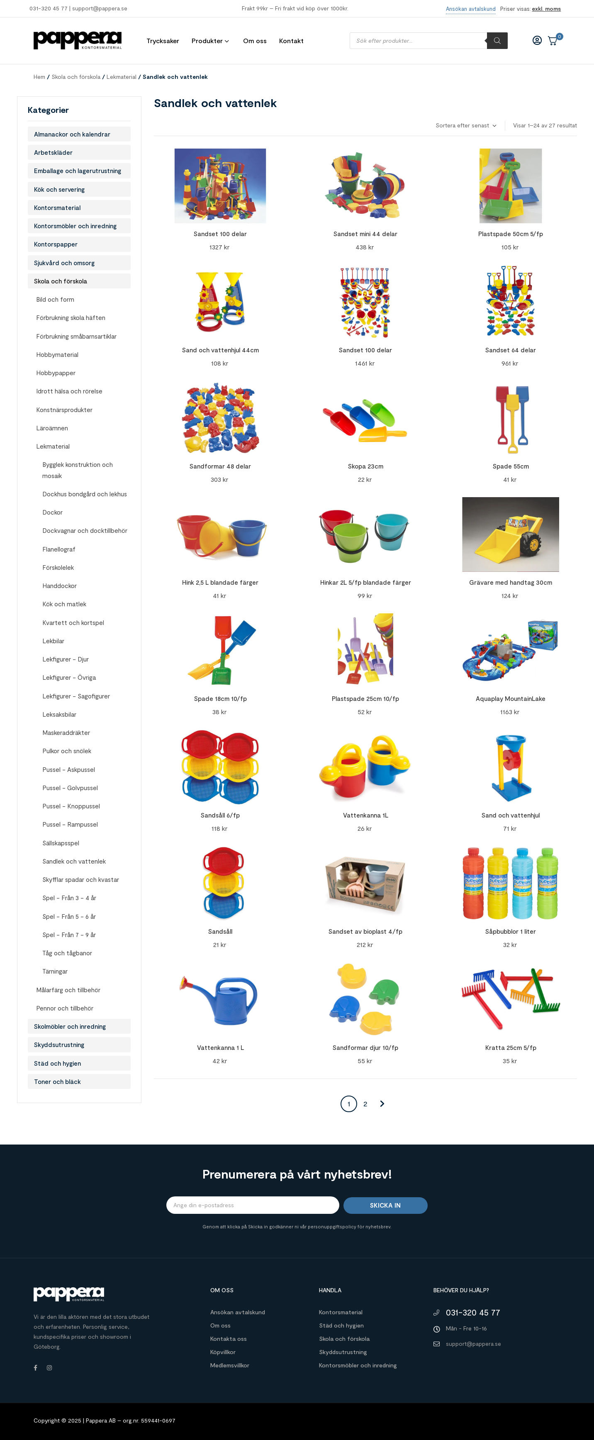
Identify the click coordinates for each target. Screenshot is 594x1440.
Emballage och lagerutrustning (77, 170)
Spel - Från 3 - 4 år (69, 897)
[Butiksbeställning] (466, 125)
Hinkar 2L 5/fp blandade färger (365, 582)
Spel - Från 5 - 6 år (69, 916)
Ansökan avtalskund (237, 1312)
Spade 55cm (511, 466)
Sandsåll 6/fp (220, 815)
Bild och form (55, 299)
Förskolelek (58, 567)
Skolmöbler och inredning (70, 1026)
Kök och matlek (64, 604)
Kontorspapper (56, 244)
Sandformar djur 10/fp (365, 1047)
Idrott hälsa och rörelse (69, 391)
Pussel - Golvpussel (70, 787)
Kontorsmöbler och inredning (75, 225)
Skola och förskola (75, 76)
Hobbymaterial (57, 354)
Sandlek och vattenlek (74, 861)
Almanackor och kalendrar (72, 134)
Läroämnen (52, 428)
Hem (39, 76)
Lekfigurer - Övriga (69, 677)
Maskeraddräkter (66, 732)
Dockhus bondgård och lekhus (84, 494)
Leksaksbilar (59, 714)
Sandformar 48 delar (220, 466)
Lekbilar (53, 640)
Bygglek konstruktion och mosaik (77, 470)
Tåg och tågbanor (67, 953)
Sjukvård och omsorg (64, 262)
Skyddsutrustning (59, 1044)
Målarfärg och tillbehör (68, 989)
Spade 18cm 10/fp (220, 698)
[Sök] (497, 40)
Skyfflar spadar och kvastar (80, 879)
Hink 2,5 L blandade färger (220, 582)
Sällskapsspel (60, 843)
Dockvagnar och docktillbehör (84, 530)
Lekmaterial (121, 76)
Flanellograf (58, 549)
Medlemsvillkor (229, 1365)
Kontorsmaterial (57, 207)
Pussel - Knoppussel (71, 806)
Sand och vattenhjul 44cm (220, 350)
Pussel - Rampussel (70, 824)
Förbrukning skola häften (70, 317)
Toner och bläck (57, 1081)
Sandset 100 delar (220, 233)
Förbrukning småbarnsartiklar (76, 336)
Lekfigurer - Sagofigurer (76, 696)
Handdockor (59, 585)
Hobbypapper (55, 372)
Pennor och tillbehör (64, 1008)
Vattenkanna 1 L (220, 1047)
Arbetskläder (53, 152)
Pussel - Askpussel (68, 769)
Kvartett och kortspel (73, 622)
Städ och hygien (57, 1063)
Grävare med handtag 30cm (510, 582)
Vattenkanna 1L (365, 815)
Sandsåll (220, 931)
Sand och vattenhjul (511, 815)
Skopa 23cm (365, 466)
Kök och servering (59, 189)
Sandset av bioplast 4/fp (365, 931)
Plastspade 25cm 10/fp (365, 698)
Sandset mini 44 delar (365, 233)
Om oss (220, 1325)
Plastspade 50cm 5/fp (510, 233)
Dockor (52, 512)
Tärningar (55, 971)
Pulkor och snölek (66, 750)
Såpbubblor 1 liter (510, 931)
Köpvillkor (223, 1351)
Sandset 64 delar (510, 350)
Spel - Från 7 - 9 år (69, 934)
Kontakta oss (228, 1338)
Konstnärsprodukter (64, 409)
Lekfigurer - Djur (65, 659)
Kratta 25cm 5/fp (510, 1047)
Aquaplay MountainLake (510, 698)
